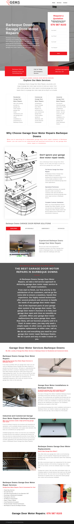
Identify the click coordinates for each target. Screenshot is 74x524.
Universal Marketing (18, 522)
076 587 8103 (58, 24)
